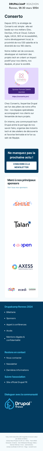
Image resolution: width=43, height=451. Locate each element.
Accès (9, 330)
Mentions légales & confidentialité (15, 338)
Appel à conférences (16, 324)
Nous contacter (14, 358)
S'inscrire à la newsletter (21, 165)
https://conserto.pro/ (20, 96)
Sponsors (11, 318)
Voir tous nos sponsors (17, 187)
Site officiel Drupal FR (16, 382)
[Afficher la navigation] (6, 6)
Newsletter (11, 364)
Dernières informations (17, 370)
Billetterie (10, 312)
